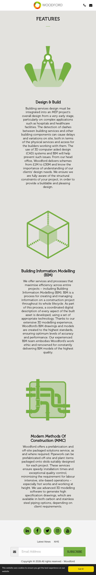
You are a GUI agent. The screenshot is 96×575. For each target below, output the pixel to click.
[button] (4, 5)
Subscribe (74, 552)
